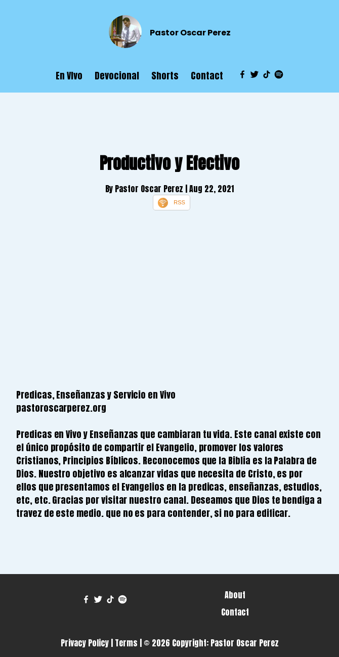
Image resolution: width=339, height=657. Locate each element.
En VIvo (69, 75)
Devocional (117, 75)
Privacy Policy (85, 643)
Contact (207, 75)
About (235, 595)
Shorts (165, 75)
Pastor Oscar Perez (190, 32)
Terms (126, 643)
